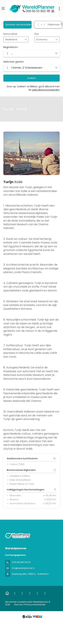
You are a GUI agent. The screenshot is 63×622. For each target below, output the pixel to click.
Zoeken (31, 78)
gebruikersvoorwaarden (46, 89)
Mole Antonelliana (19, 480)
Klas (36, 34)
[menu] (59, 9)
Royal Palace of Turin (20, 484)
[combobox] (13, 39)
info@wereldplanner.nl (23, 568)
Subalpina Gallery (18, 476)
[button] (1, 24)
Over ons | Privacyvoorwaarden (30, 604)
